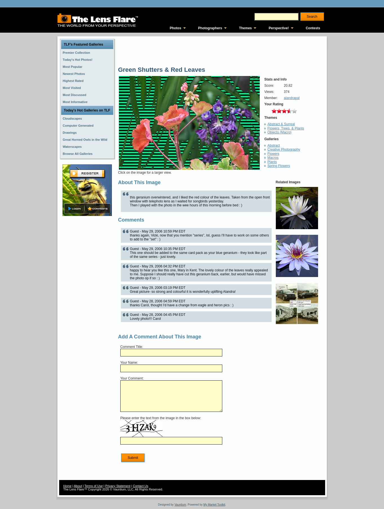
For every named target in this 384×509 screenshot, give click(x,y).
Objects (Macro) (279, 132)
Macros (272, 158)
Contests (313, 28)
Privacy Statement (117, 486)
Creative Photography (283, 149)
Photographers (210, 28)
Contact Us (140, 486)
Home (67, 486)
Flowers (273, 154)
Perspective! (279, 28)
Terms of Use (94, 486)
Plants (272, 162)
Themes (245, 28)
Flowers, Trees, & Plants (285, 128)
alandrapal (291, 98)
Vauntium (180, 504)
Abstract (273, 146)
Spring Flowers (278, 166)
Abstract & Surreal (281, 124)
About (78, 486)
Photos (175, 28)
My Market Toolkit (214, 504)
